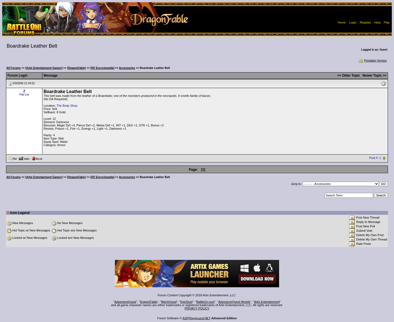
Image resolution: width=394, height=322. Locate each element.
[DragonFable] (76, 67)
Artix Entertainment (267, 301)
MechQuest (168, 301)
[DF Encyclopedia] (102, 67)
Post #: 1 (375, 158)
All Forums (13, 67)
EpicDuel (186, 301)
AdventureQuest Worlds (234, 301)
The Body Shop (67, 105)
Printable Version (372, 60)
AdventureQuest (125, 301)
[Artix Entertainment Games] (44, 67)
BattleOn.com (205, 301)
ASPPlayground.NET (196, 318)
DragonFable (149, 301)
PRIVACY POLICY (197, 308)
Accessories (127, 67)
